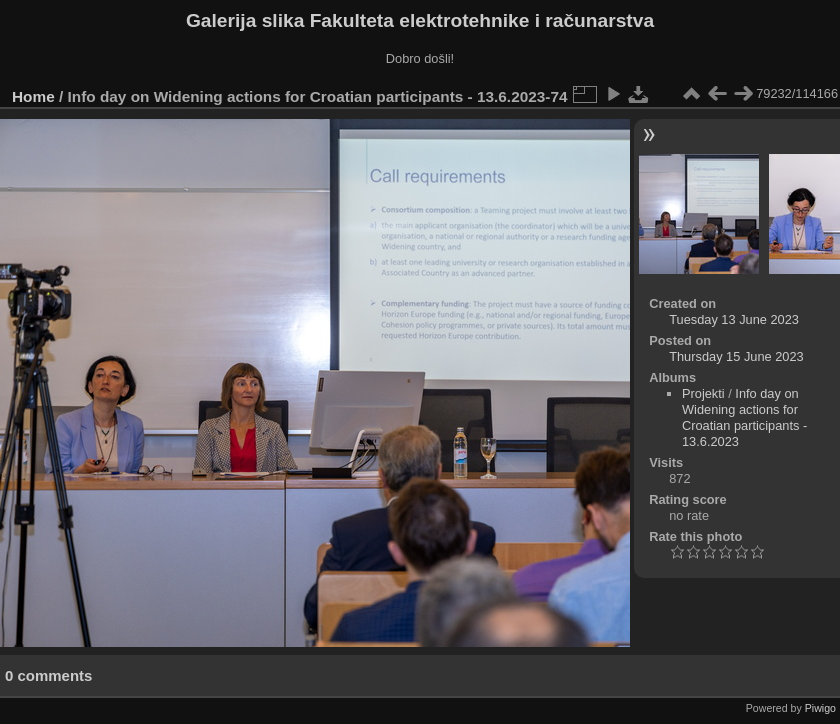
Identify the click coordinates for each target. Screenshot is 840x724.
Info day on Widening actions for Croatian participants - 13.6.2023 (744, 417)
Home (33, 96)
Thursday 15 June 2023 (736, 356)
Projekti (703, 393)
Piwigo (820, 708)
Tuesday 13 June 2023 (734, 319)
